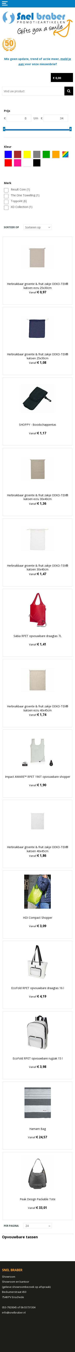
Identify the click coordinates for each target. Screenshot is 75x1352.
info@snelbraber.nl (14, 1312)
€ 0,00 (57, 78)
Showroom (8, 1276)
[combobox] (33, 91)
